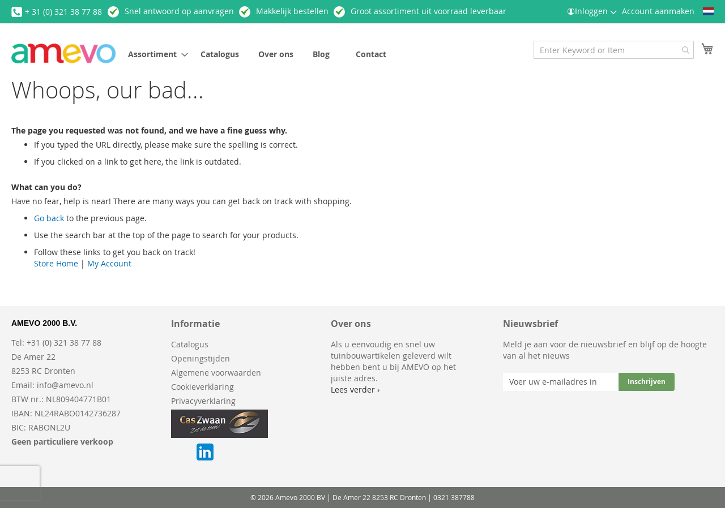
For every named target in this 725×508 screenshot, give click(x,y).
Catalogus (189, 344)
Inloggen (591, 11)
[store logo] (63, 53)
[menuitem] (154, 54)
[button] (708, 11)
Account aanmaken (658, 11)
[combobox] (614, 50)
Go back (49, 218)
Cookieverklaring (202, 386)
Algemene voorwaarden (216, 372)
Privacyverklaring (203, 400)
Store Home (56, 263)
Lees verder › (355, 389)
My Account (109, 263)
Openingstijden (200, 358)
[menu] (296, 54)
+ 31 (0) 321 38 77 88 (63, 11)
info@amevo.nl (65, 385)
